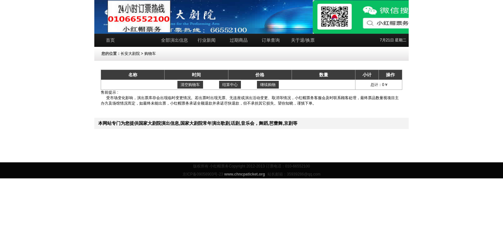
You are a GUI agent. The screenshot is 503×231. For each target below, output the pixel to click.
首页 (110, 40)
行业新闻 (207, 40)
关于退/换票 (303, 40)
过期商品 (239, 40)
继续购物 (268, 84)
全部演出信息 (174, 40)
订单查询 (271, 40)
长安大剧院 (130, 53)
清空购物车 (190, 84)
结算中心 (230, 84)
